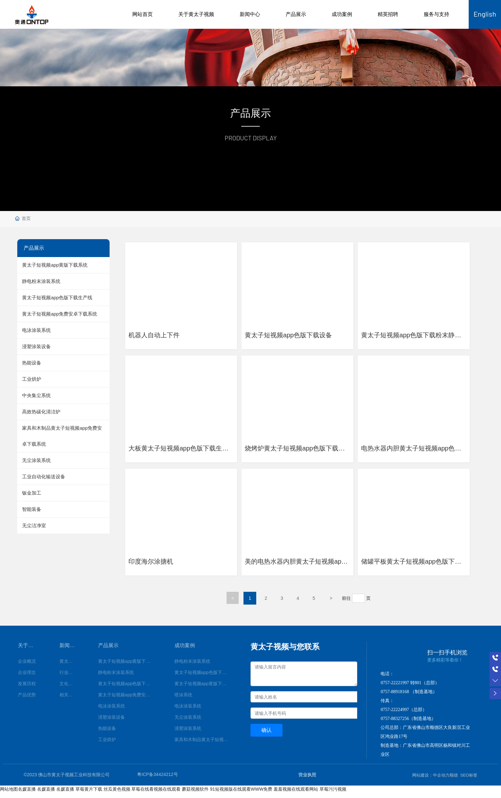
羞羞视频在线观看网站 (296, 793)
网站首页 (142, 14)
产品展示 (296, 14)
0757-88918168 (395, 696)
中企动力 (441, 780)
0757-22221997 (395, 687)
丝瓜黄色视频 (117, 793)
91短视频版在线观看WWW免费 (241, 793)
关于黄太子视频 (196, 14)
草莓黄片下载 (88, 793)
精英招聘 (388, 14)
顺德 (454, 780)
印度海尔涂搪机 (154, 563)
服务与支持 (436, 14)
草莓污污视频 (333, 793)
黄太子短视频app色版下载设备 (291, 333)
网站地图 (9, 793)
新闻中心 (250, 14)
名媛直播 (27, 793)
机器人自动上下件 (157, 333)
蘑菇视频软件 (195, 793)
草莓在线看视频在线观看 (156, 793)
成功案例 (342, 14)
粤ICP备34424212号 (157, 779)
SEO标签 (468, 780)
